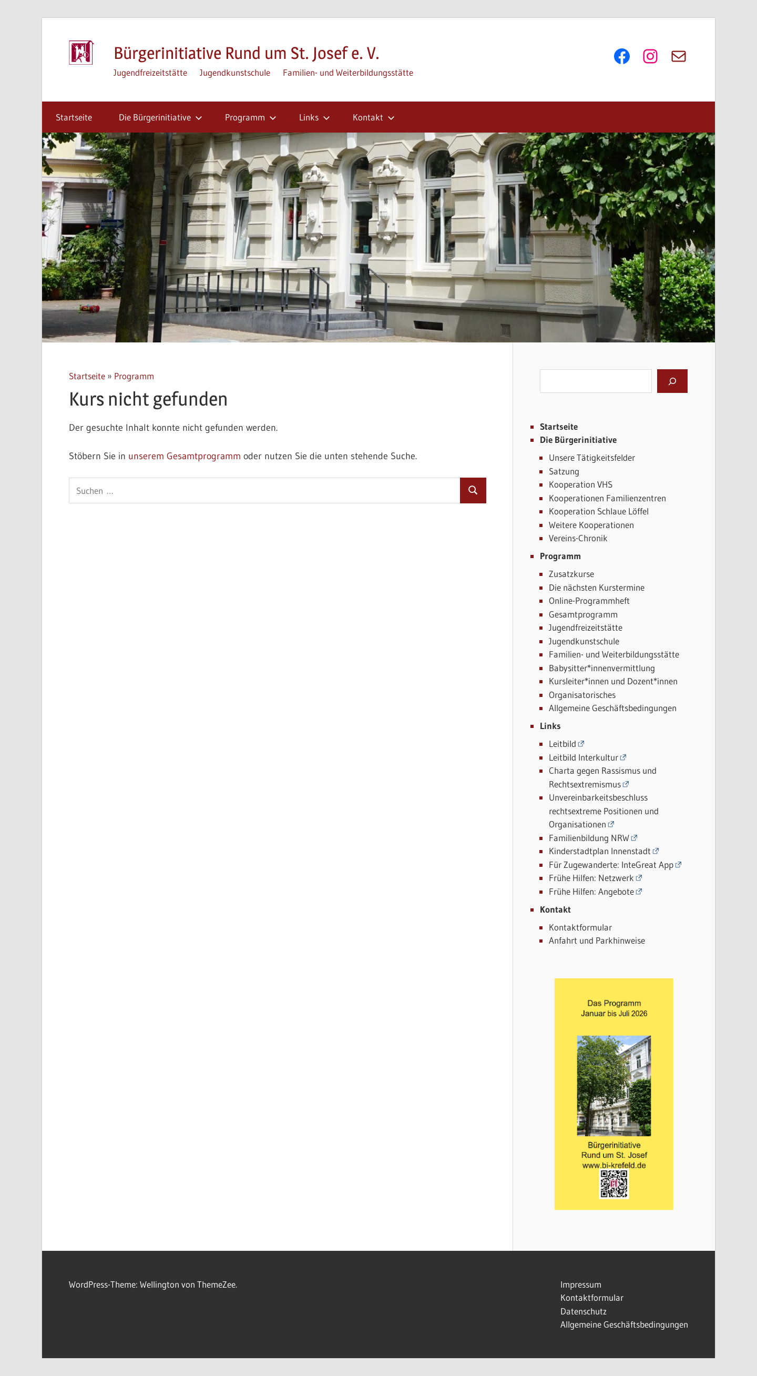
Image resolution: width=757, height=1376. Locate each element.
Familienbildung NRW (589, 837)
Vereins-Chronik (578, 537)
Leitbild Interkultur (583, 757)
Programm (251, 117)
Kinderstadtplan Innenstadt (600, 850)
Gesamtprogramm (583, 614)
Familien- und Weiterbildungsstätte (348, 72)
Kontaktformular (580, 927)
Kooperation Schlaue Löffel (599, 511)
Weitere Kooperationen (591, 524)
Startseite (74, 117)
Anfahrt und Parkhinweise (597, 940)
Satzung (564, 471)
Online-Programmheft (589, 600)
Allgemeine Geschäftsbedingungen (613, 707)
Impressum (580, 1284)
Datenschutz (583, 1311)
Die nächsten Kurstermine (597, 587)
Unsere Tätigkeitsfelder (592, 457)
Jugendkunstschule (235, 72)
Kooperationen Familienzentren (607, 497)
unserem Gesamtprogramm (184, 456)
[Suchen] (672, 380)
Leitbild (562, 743)
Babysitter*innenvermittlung (602, 667)
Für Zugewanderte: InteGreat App (611, 864)
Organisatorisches (582, 694)
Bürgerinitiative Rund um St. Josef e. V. (247, 53)
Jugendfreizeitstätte (150, 72)
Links (314, 117)
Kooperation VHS (580, 484)
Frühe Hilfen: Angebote (591, 891)
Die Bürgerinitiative (160, 117)
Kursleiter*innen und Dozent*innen (613, 680)
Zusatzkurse (571, 573)
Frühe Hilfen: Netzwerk (591, 877)
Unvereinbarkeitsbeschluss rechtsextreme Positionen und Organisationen (604, 810)
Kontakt (374, 117)
